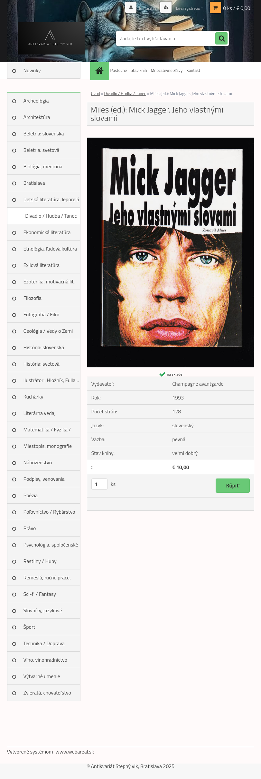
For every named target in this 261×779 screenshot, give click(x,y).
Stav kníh (139, 70)
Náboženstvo (37, 462)
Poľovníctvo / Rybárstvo (49, 512)
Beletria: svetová (41, 150)
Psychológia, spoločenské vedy (50, 547)
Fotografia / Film (41, 314)
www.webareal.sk (74, 751)
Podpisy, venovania (44, 479)
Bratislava (34, 183)
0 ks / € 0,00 (236, 8)
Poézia (30, 495)
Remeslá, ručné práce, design (47, 580)
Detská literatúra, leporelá (51, 199)
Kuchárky (33, 396)
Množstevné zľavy (166, 70)
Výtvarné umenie (41, 676)
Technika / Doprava (44, 643)
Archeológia (36, 100)
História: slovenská (43, 347)
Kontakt (193, 70)
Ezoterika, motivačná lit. (49, 281)
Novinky (32, 70)
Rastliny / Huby (40, 561)
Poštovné (118, 70)
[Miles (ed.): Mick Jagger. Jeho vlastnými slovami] (170, 140)
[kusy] (99, 484)
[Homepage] (100, 70)
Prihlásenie (140, 8)
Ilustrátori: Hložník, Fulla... (51, 380)
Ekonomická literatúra (47, 232)
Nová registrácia (184, 8)
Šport (29, 627)
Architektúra (36, 117)
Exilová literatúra (41, 265)
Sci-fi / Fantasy (39, 594)
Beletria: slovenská (43, 133)
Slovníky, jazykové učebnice (42, 612)
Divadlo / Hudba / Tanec (51, 216)
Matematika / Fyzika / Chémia (47, 432)
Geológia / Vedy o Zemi (48, 331)
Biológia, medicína (42, 166)
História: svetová (41, 364)
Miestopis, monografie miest (47, 448)
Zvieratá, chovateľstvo (47, 692)
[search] (221, 39)
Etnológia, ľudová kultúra (50, 248)
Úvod (95, 93)
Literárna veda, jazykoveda (39, 415)
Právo (29, 528)
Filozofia (32, 298)
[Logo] (51, 38)
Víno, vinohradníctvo (45, 660)
